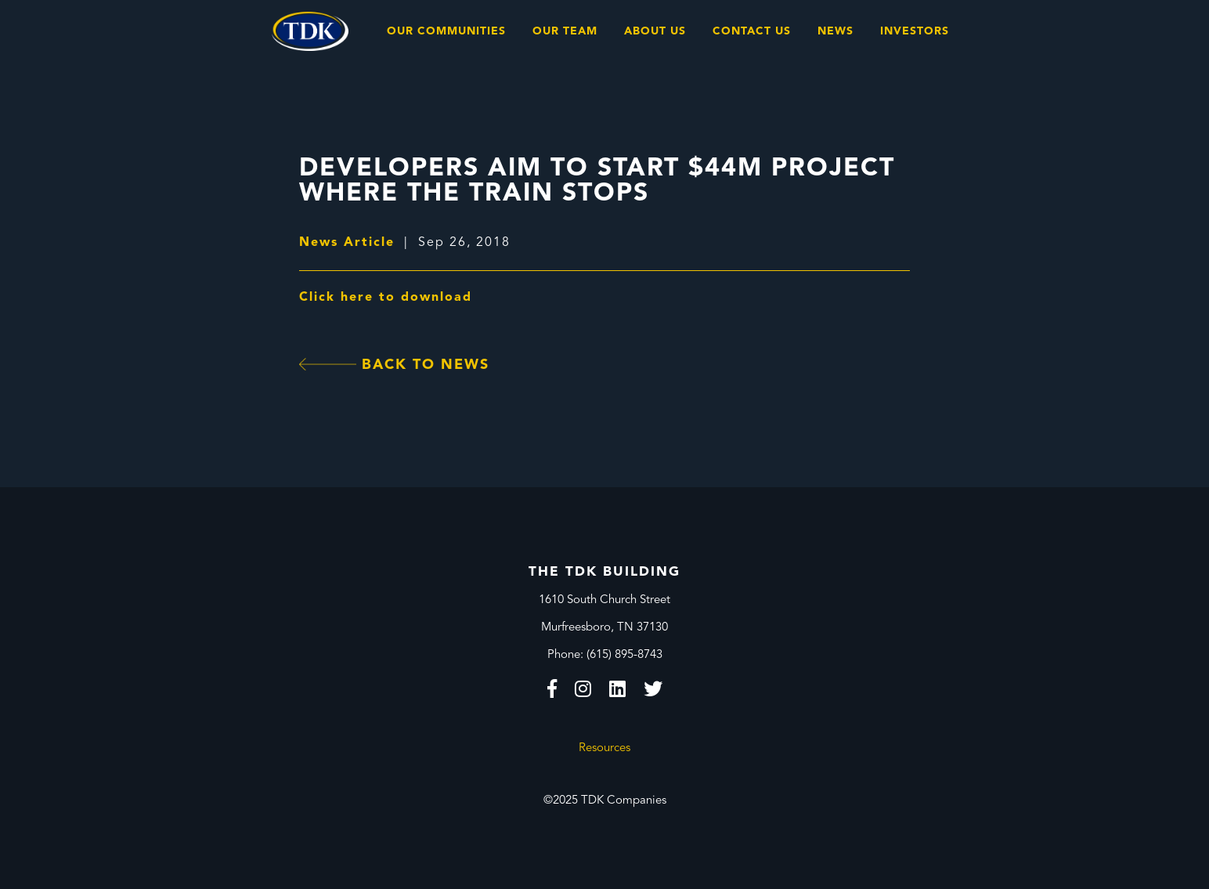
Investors (914, 31)
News (835, 31)
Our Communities (446, 31)
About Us (655, 31)
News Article (347, 243)
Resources (604, 748)
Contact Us (752, 31)
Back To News (394, 365)
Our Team (564, 31)
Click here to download (385, 297)
